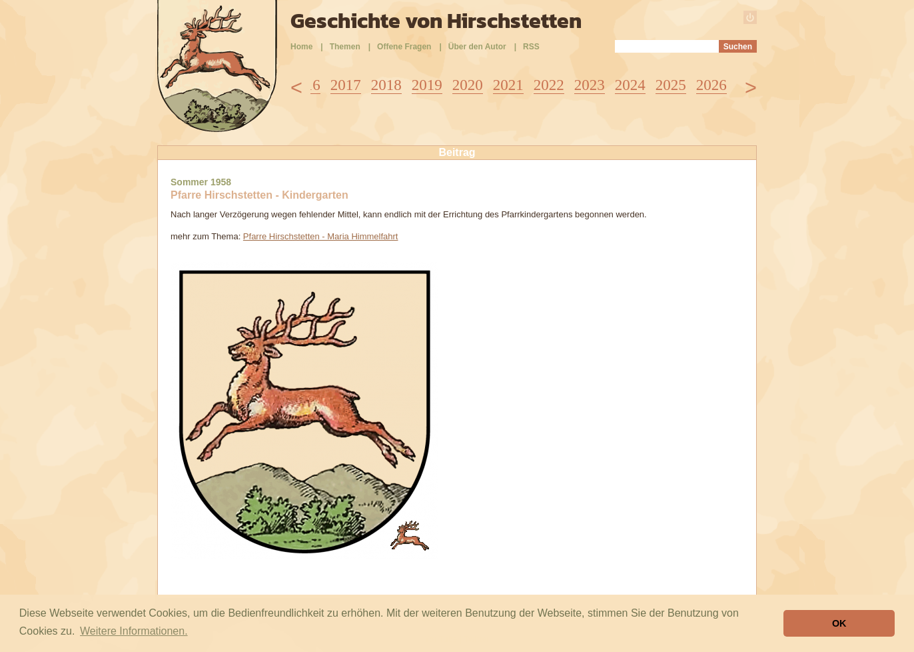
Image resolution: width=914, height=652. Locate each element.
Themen (345, 46)
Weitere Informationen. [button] (134, 631)
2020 (467, 85)
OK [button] (839, 623)
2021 (508, 85)
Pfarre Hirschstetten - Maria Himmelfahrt (320, 236)
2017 (345, 85)
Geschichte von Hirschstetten (436, 21)
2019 (427, 85)
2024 (630, 85)
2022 (549, 85)
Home (301, 46)
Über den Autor (477, 46)
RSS (531, 46)
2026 (711, 85)
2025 (671, 85)
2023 (589, 85)
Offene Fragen (404, 46)
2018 (386, 85)
